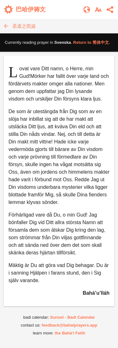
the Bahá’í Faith (70, 333)
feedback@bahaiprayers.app (69, 325)
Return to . (91, 42)
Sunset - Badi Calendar (72, 317)
